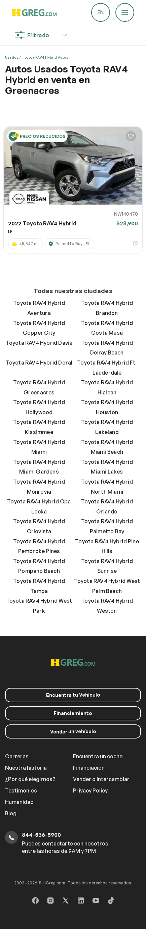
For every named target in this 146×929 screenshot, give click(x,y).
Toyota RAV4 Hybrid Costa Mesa (107, 328)
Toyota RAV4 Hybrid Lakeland (107, 427)
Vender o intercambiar (101, 779)
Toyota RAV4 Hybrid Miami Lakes (107, 466)
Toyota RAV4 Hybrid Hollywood (39, 407)
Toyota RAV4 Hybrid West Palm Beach (107, 586)
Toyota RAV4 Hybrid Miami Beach (107, 447)
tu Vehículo (73, 695)
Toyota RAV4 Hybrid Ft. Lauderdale (107, 367)
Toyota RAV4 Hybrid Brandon (107, 307)
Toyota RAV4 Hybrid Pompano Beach (39, 566)
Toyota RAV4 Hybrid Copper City (39, 328)
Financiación (89, 767)
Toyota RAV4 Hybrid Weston (107, 605)
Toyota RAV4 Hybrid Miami (39, 447)
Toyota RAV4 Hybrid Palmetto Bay (107, 526)
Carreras (17, 756)
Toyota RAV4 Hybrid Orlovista (39, 526)
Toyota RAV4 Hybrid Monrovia (39, 486)
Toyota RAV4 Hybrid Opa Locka (39, 506)
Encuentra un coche (97, 756)
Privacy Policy (90, 790)
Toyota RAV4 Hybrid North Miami (107, 486)
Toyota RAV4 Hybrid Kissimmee (39, 427)
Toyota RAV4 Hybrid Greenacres (39, 387)
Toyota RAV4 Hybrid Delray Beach (107, 347)
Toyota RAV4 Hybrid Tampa (39, 586)
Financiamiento (73, 713)
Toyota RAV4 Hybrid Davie (39, 342)
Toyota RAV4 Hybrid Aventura (39, 307)
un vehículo (73, 731)
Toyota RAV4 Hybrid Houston (107, 407)
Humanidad (19, 802)
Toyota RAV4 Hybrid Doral (39, 362)
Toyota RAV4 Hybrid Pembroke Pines (39, 546)
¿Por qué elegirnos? (30, 779)
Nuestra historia (26, 767)
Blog (10, 813)
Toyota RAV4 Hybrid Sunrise (107, 566)
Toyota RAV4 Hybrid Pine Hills (107, 546)
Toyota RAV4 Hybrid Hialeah (107, 387)
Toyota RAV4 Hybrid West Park (39, 605)
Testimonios (21, 790)
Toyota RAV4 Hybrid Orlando (107, 506)
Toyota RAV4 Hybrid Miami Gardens (39, 466)
